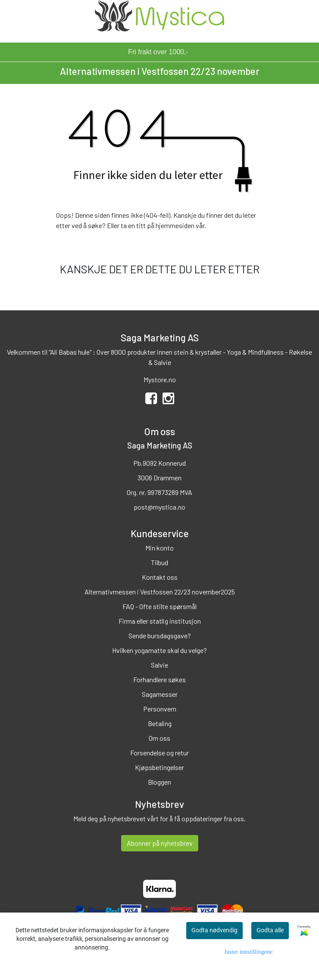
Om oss (159, 738)
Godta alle (270, 930)
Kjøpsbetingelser (159, 767)
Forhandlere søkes (159, 679)
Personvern (159, 709)
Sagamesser (160, 694)
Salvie (159, 665)
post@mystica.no (159, 507)
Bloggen (159, 782)
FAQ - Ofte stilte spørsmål (159, 606)
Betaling (160, 723)
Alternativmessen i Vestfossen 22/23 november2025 (159, 592)
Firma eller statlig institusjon (160, 621)
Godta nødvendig (214, 930)
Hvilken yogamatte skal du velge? (159, 650)
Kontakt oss (160, 577)
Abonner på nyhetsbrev (160, 843)
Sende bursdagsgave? (159, 635)
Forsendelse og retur (159, 752)
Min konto (159, 548)
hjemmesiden (175, 225)
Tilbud (159, 562)
